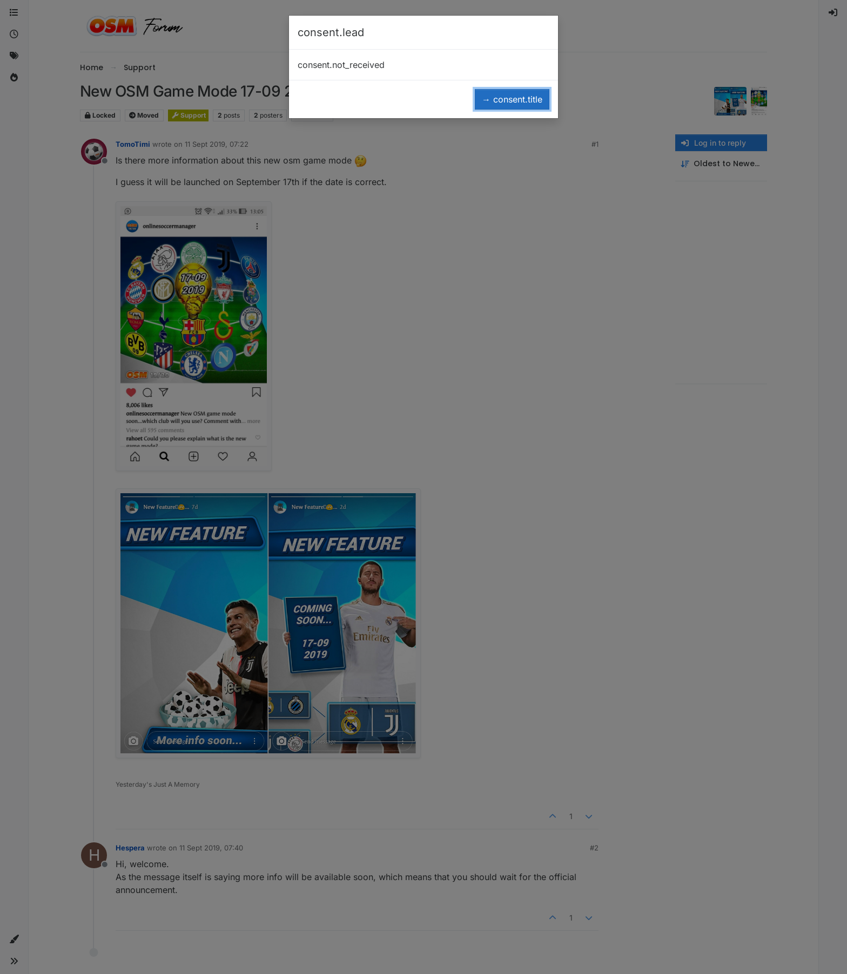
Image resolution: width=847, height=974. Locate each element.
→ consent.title (512, 99)
